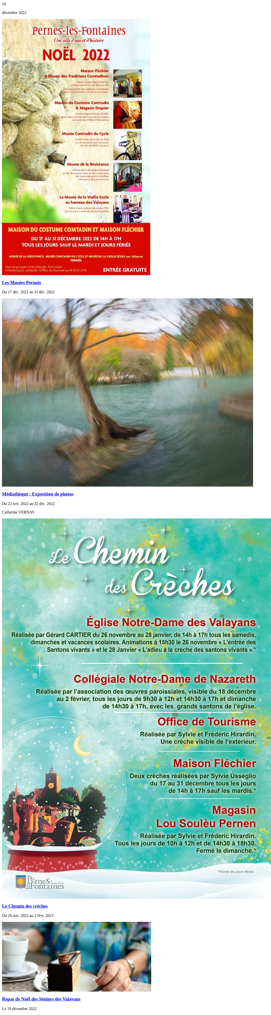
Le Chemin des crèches (25, 906)
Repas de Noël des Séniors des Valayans (41, 999)
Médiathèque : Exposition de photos (37, 494)
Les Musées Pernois (21, 282)
